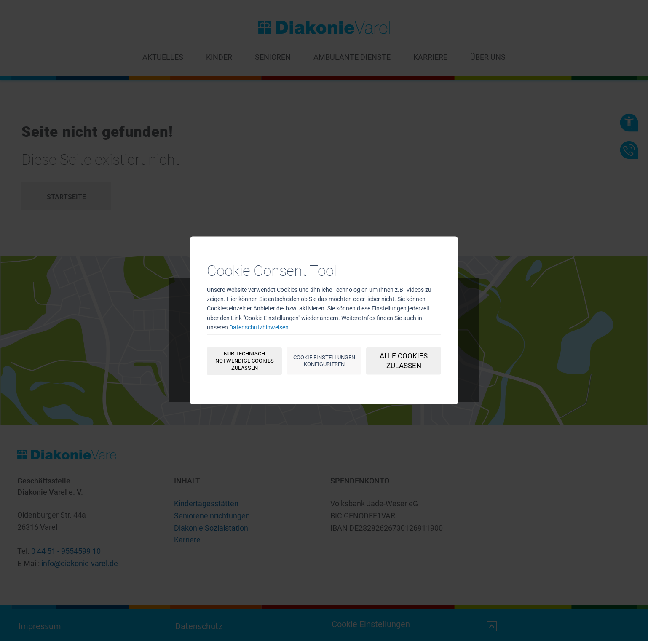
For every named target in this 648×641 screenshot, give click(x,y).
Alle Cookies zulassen (404, 361)
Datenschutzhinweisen (259, 327)
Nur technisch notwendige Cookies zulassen (244, 361)
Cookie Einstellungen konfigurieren (324, 361)
